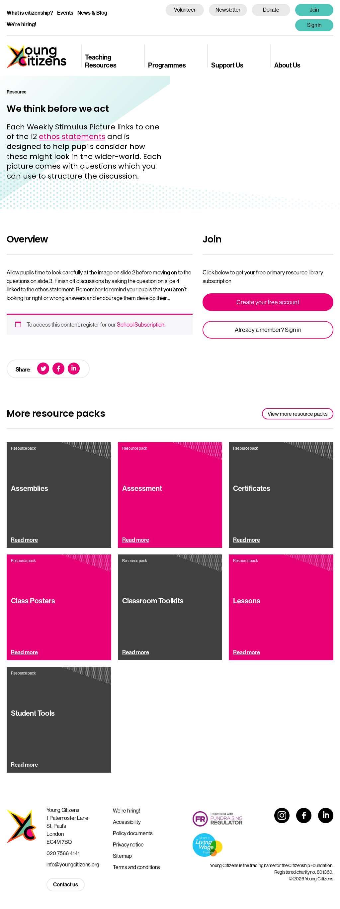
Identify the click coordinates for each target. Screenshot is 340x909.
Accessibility (127, 822)
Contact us (65, 884)
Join (314, 9)
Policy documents (133, 833)
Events (65, 12)
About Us (287, 65)
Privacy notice (128, 844)
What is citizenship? (30, 12)
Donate (271, 9)
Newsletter (227, 9)
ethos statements (72, 136)
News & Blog (92, 12)
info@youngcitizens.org (72, 864)
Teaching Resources (101, 61)
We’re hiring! (21, 24)
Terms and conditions (136, 867)
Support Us (227, 65)
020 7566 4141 (63, 853)
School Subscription (140, 324)
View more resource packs (298, 413)
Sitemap (122, 855)
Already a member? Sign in (268, 330)
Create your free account (267, 302)
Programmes (167, 65)
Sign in (314, 25)
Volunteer (184, 9)
